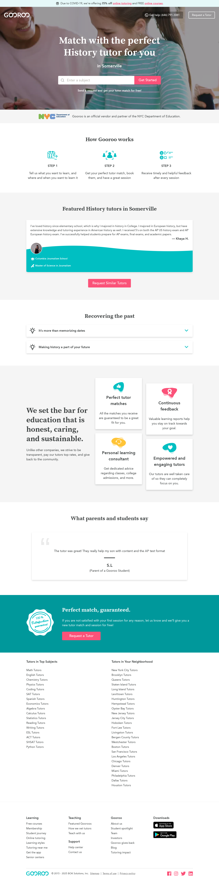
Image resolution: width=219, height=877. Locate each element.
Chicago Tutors (121, 761)
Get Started (148, 80)
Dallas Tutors (119, 780)
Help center (75, 847)
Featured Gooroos (80, 823)
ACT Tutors (33, 737)
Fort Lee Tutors (121, 727)
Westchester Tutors (124, 742)
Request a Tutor (201, 15)
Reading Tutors (35, 723)
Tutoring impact (121, 852)
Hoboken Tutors (122, 723)
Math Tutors (33, 670)
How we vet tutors (79, 828)
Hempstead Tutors (123, 703)
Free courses (34, 823)
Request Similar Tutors (109, 283)
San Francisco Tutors (124, 751)
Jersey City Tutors (123, 718)
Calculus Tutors (35, 713)
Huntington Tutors (123, 699)
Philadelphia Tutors (123, 775)
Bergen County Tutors (125, 737)
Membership (34, 828)
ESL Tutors (32, 732)
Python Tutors (35, 747)
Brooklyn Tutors (121, 675)
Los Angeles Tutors (123, 756)
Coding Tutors (35, 689)
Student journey (36, 833)
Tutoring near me (37, 847)
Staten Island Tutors (124, 684)
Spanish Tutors (35, 699)
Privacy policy (127, 873)
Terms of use (110, 873)
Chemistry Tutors (37, 679)
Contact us (75, 852)
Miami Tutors (120, 770)
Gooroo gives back (122, 842)
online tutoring (122, 3)
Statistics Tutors (36, 718)
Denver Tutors (120, 766)
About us (116, 823)
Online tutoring (35, 838)
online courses (154, 3)
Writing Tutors (35, 727)
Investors (116, 838)
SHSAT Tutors (34, 742)
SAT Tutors (33, 694)
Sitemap (94, 873)
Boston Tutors (120, 747)
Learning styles (35, 842)
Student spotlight (122, 828)
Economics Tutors (37, 703)
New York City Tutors (125, 670)
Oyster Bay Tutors (123, 708)
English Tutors (35, 675)
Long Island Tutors (123, 689)
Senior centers (35, 857)
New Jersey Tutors (123, 713)
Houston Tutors (121, 785)
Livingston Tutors (122, 732)
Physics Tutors (35, 684)
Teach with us (76, 833)
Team (114, 833)
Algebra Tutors (35, 708)
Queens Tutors (121, 679)
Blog (114, 847)
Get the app (33, 852)
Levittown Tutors (122, 694)
